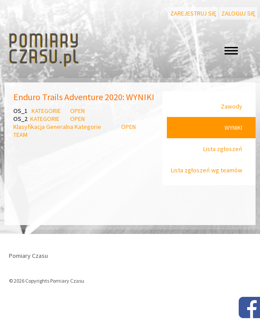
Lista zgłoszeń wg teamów (206, 170)
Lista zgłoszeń (222, 149)
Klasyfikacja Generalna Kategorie (57, 127)
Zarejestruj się (193, 13)
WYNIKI (233, 128)
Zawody (231, 106)
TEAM (20, 135)
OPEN (77, 111)
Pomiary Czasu (28, 256)
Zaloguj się (238, 13)
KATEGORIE (46, 111)
